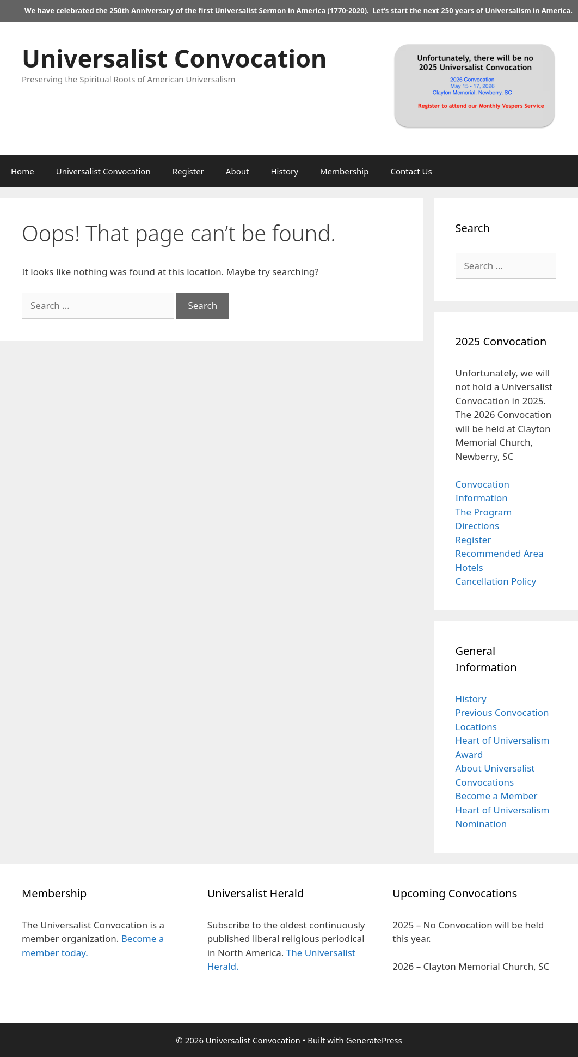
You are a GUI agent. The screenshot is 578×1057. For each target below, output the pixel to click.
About (237, 171)
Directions (478, 525)
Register (188, 171)
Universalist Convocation (174, 58)
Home (22, 171)
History (284, 171)
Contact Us (411, 171)
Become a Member (497, 795)
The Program (484, 512)
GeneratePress (374, 1040)
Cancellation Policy (496, 581)
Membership (344, 171)
